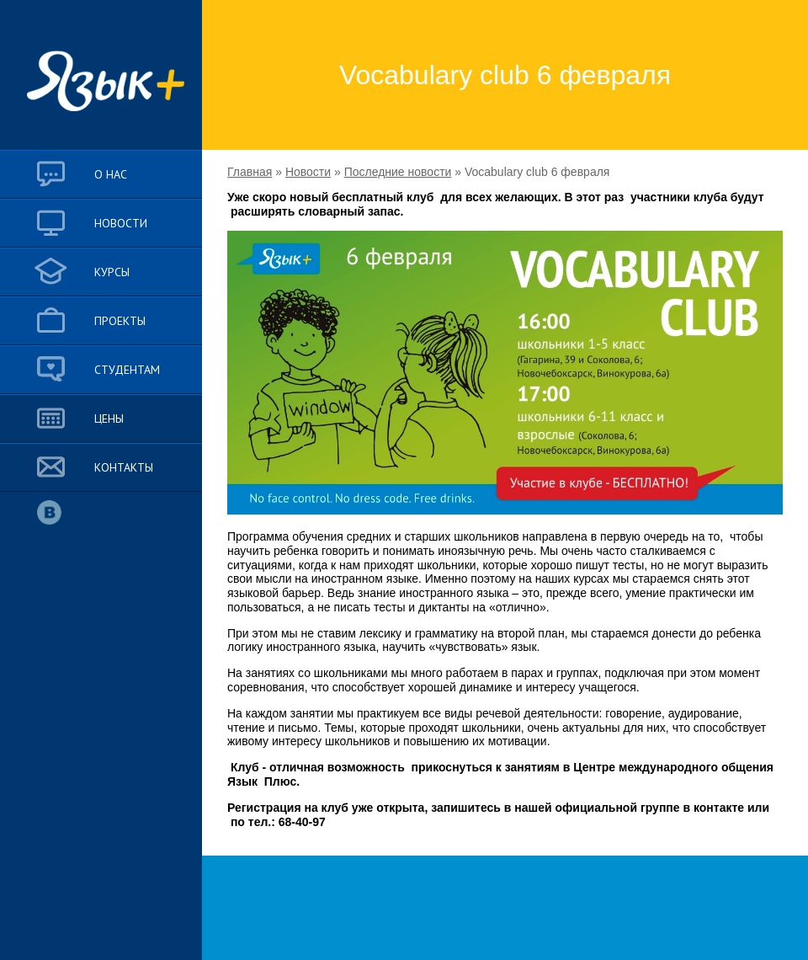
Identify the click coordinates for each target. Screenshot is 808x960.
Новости (308, 172)
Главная (249, 172)
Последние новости (398, 172)
